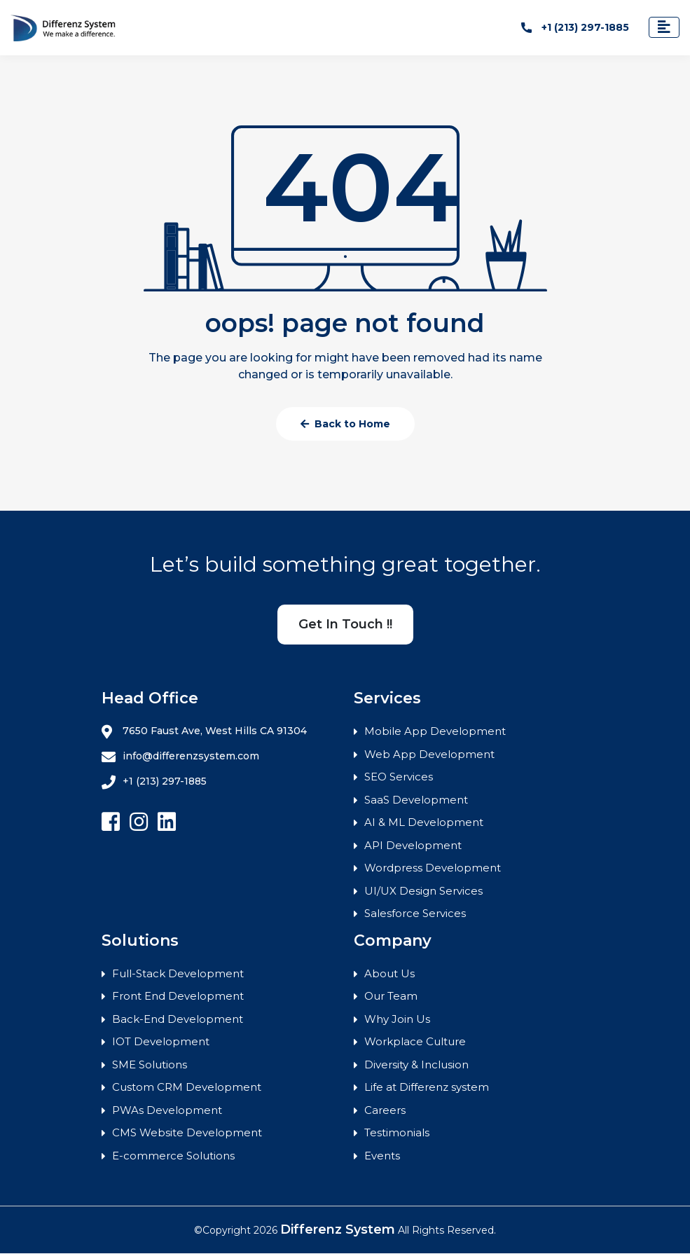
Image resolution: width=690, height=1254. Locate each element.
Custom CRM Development (186, 1087)
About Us (389, 973)
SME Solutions (149, 1064)
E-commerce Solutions (173, 1155)
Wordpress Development (432, 868)
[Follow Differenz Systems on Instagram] (139, 823)
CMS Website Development (187, 1133)
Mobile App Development (435, 731)
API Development (413, 845)
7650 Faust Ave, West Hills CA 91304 (204, 732)
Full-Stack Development (178, 973)
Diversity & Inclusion (416, 1064)
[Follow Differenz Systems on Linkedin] (167, 823)
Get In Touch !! (345, 625)
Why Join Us (397, 1019)
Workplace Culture (415, 1042)
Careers (385, 1110)
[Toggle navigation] (664, 28)
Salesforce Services (415, 914)
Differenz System (337, 1230)
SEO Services (398, 777)
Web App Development (429, 754)
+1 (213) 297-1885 (575, 27)
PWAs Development (167, 1110)
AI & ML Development (423, 822)
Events (382, 1155)
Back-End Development (177, 1019)
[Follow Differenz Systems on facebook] (111, 823)
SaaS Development (416, 799)
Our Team (391, 996)
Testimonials (396, 1133)
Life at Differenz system (426, 1087)
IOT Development (160, 1042)
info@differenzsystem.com (180, 757)
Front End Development (178, 996)
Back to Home (345, 424)
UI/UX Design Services (423, 890)
